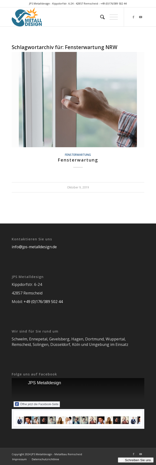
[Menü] (111, 16)
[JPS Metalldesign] (65, 16)
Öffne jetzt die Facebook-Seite (36, 404)
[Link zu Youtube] (140, 17)
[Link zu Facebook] (133, 17)
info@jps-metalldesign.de (34, 246)
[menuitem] (100, 16)
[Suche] (100, 16)
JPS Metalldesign (44, 382)
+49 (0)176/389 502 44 (113, 3)
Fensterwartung (78, 155)
